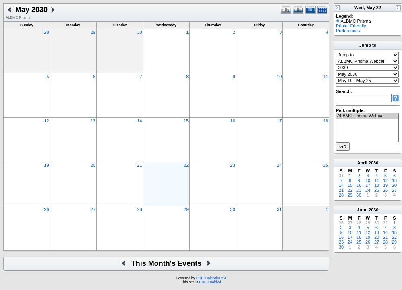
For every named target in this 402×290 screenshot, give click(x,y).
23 (232, 165)
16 (232, 120)
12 (46, 120)
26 (46, 209)
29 (93, 32)
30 (139, 32)
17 (279, 120)
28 (46, 32)
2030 (373, 162)
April (362, 162)
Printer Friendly (351, 25)
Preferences (348, 30)
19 (46, 165)
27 (93, 209)
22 (186, 165)
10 (279, 76)
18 (325, 120)
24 (279, 165)
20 (93, 165)
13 (93, 120)
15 (186, 120)
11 (325, 76)
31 (279, 209)
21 (139, 165)
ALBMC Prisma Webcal (367, 116)
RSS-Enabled (210, 282)
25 (325, 165)
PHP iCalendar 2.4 (211, 278)
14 (139, 120)
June (362, 209)
